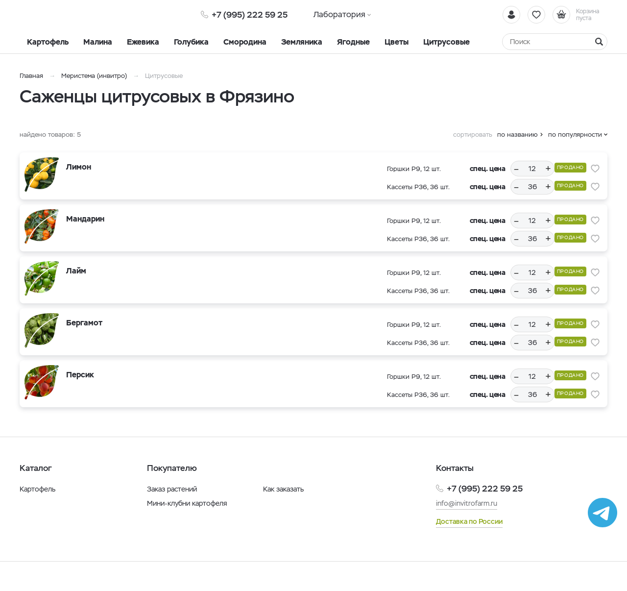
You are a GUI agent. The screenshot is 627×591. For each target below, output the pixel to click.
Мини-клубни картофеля (187, 503)
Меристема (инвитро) (95, 76)
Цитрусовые (446, 42)
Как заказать (283, 489)
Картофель (48, 42)
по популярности (575, 134)
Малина (97, 42)
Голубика (191, 42)
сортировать (472, 134)
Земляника (301, 42)
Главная (31, 76)
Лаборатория (339, 14)
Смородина (244, 42)
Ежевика (143, 42)
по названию (517, 134)
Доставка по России (469, 521)
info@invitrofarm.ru (466, 503)
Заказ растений (172, 489)
